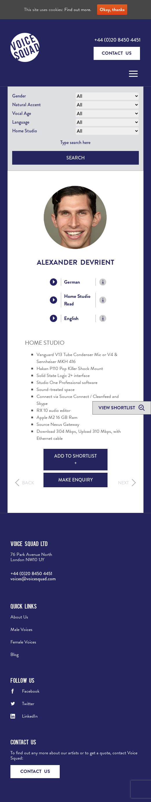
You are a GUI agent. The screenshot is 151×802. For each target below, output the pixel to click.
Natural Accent (26, 104)
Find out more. (77, 9)
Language (20, 122)
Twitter (28, 703)
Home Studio (24, 130)
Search (75, 157)
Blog (14, 654)
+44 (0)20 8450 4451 (117, 40)
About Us (19, 616)
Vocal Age (21, 113)
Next (123, 482)
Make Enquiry (75, 479)
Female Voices (23, 642)
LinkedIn (30, 716)
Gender (19, 96)
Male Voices (21, 629)
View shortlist (117, 407)
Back (28, 482)
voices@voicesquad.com (33, 578)
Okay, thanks (112, 9)
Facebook (30, 691)
